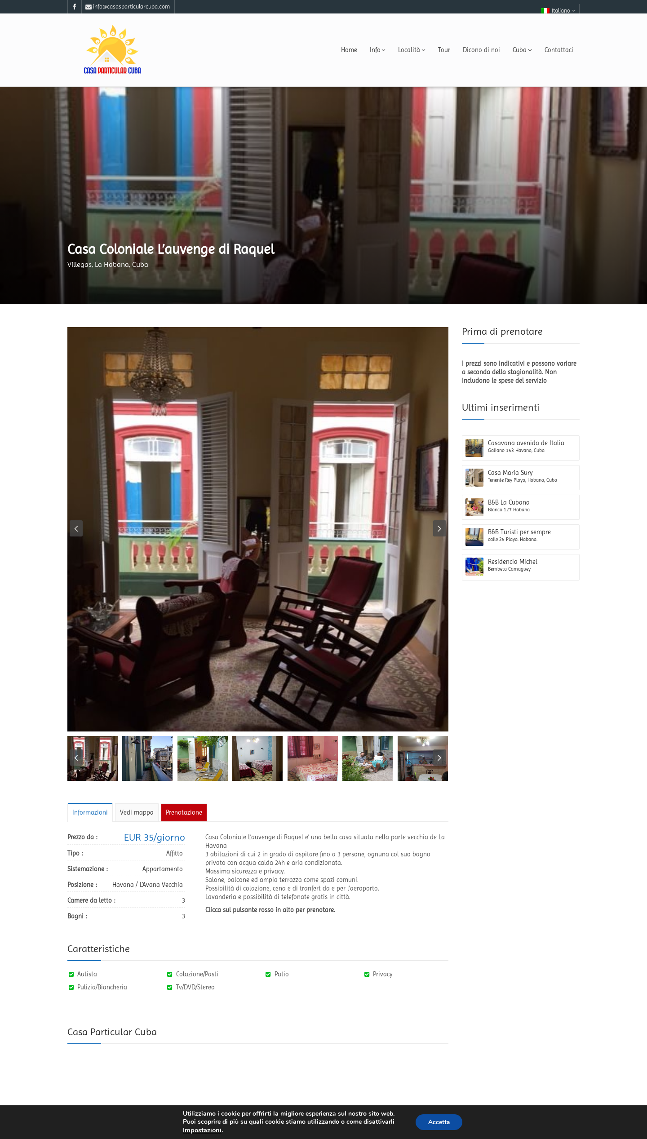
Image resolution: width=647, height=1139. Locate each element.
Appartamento (162, 869)
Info (378, 49)
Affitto (174, 853)
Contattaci (559, 49)
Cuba (522, 49)
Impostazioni (201, 1130)
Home (349, 49)
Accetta (439, 1122)
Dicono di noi (481, 49)
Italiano (558, 10)
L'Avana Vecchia (161, 884)
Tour (444, 49)
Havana (123, 884)
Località (411, 49)
